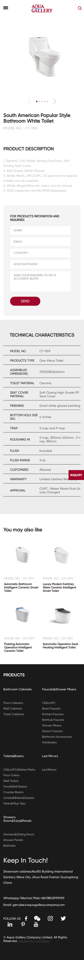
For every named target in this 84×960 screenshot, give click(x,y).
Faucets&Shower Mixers (59, 689)
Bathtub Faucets (53, 719)
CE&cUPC (49, 703)
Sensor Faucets (52, 731)
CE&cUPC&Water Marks (19, 769)
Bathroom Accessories (57, 736)
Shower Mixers (51, 725)
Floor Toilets (11, 775)
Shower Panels (13, 840)
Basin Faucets (51, 708)
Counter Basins (13, 792)
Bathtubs (9, 845)
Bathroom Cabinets (17, 689)
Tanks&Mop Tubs (14, 803)
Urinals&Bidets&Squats (18, 797)
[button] (54, 101)
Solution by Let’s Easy (33, 941)
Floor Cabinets (13, 703)
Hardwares (49, 742)
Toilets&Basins (13, 756)
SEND (25, 301)
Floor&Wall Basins (15, 786)
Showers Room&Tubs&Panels (17, 818)
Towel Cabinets (13, 714)
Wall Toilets (11, 781)
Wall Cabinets (12, 708)
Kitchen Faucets (53, 714)
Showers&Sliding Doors (18, 834)
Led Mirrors (50, 756)
